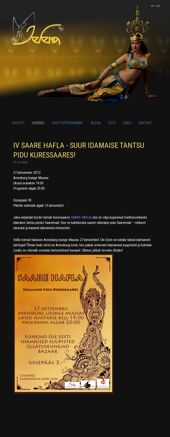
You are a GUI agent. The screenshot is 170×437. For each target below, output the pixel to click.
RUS (158, 6)
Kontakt (145, 123)
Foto (112, 123)
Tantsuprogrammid (67, 123)
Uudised (38, 123)
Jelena (95, 123)
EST (153, 6)
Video (127, 123)
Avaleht (18, 123)
